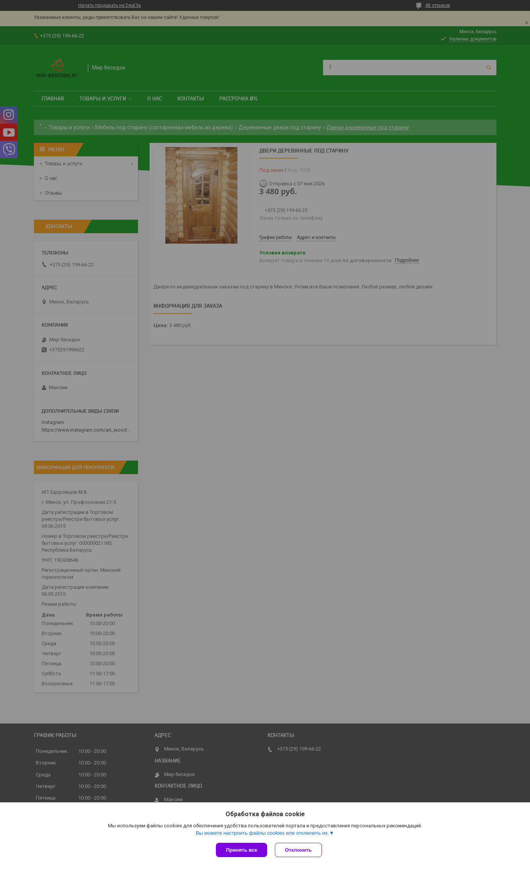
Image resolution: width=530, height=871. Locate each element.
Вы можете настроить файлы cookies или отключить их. (262, 833)
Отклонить (298, 850)
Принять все (241, 850)
